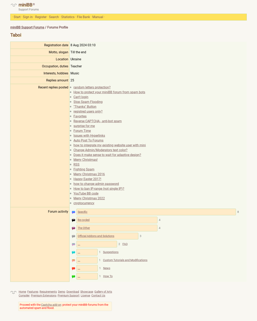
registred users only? (88, 111)
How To (108, 276)
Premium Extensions (43, 295)
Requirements (48, 291)
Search (54, 17)
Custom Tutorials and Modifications (125, 260)
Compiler (24, 295)
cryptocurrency (83, 203)
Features (32, 291)
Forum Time (82, 131)
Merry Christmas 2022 (89, 198)
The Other (84, 228)
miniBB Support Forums (27, 27)
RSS (76, 164)
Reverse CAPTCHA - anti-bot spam (97, 121)
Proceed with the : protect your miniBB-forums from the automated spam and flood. (64, 306)
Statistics (67, 17)
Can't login (80, 97)
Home (22, 291)
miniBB (25, 4)
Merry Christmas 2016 (89, 174)
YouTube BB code (85, 193)
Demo (61, 291)
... (79, 244)
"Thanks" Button (84, 107)
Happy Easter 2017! (87, 179)
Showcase (86, 291)
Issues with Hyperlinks (89, 135)
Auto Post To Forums (88, 140)
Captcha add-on (51, 304)
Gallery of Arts (103, 291)
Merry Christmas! (85, 160)
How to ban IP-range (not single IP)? (98, 189)
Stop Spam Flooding (88, 102)
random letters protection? (92, 87)
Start (17, 17)
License (85, 295)
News (106, 268)
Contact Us (98, 295)
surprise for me (84, 126)
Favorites (80, 116)
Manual (97, 17)
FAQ (125, 244)
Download (72, 291)
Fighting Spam (83, 169)
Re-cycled (84, 220)
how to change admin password (96, 184)
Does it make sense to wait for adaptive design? (107, 155)
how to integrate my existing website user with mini (109, 145)
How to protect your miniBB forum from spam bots (109, 92)
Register (41, 17)
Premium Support (69, 295)
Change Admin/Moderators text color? (100, 150)
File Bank (83, 17)
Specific (82, 211)
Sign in (28, 17)
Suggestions (110, 252)
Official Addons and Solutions (96, 236)
